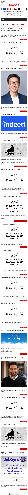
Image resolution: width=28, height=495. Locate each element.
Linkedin (10, 5)
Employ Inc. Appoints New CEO (12, 55)
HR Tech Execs (23, 39)
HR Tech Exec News (8, 236)
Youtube (12, 5)
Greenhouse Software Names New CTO (12, 344)
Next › (18, 480)
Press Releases (23, 152)
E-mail (16, 5)
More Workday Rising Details (12, 317)
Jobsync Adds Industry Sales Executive (12, 439)
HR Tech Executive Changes (11, 290)
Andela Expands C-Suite (10, 210)
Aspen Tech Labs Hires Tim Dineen (14, 264)
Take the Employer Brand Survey (14, 14)
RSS (14, 5)
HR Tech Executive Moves (11, 156)
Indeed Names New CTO (10, 101)
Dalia (9, 13)
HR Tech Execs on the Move (11, 42)
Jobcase (7, 15)
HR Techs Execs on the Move (12, 411)
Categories (8, 486)
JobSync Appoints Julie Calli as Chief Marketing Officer (13, 29)
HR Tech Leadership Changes (12, 127)
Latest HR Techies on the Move (13, 384)
